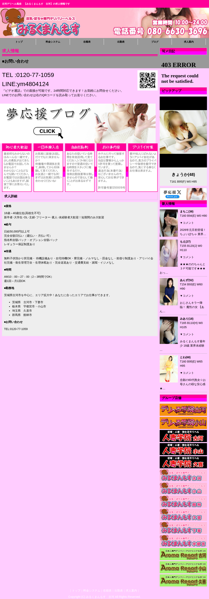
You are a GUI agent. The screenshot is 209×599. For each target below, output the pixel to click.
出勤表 (121, 41)
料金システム (53, 41)
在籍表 (87, 41)
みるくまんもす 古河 (100, 596)
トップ (19, 41)
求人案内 (189, 41)
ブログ (154, 41)
